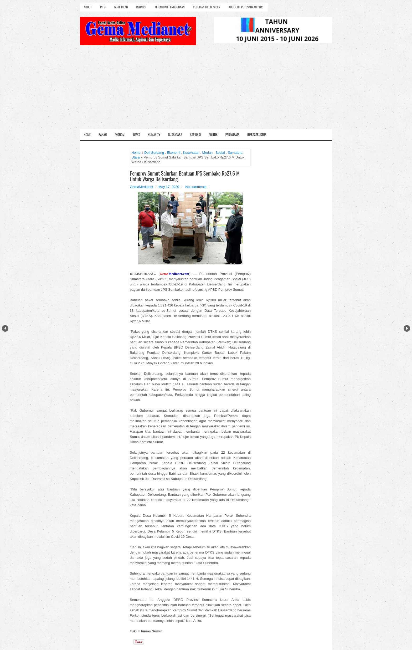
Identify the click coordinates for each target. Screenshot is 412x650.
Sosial (220, 153)
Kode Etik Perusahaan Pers (246, 7)
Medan (207, 153)
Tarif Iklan (121, 7)
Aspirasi (195, 134)
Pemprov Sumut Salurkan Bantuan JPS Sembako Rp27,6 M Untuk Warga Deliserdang (185, 176)
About (88, 7)
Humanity (154, 134)
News (136, 134)
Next (407, 328)
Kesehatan (191, 153)
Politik (213, 134)
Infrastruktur (256, 134)
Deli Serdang (154, 153)
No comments (195, 187)
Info (102, 7)
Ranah (103, 134)
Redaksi (141, 7)
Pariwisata (232, 134)
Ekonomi (120, 134)
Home (87, 134)
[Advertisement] (206, 90)
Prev (5, 328)
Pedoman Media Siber (206, 7)
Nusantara (175, 134)
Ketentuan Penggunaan (169, 7)
